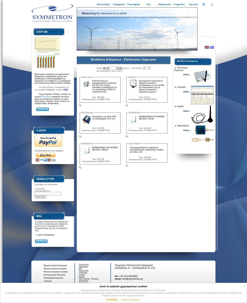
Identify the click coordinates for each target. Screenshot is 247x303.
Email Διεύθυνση (43, 191)
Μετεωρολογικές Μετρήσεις (55, 275)
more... (186, 74)
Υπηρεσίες (83, 273)
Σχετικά (82, 275)
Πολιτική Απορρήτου (131, 299)
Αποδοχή (112, 299)
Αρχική (81, 277)
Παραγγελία (83, 271)
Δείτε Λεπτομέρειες (45, 235)
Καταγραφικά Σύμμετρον (53, 278)
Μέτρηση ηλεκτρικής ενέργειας (56, 272)
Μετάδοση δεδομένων (187, 61)
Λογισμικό (48, 281)
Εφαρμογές (83, 267)
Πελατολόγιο (84, 265)
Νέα (80, 269)
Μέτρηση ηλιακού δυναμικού (55, 269)
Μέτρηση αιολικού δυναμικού (55, 266)
